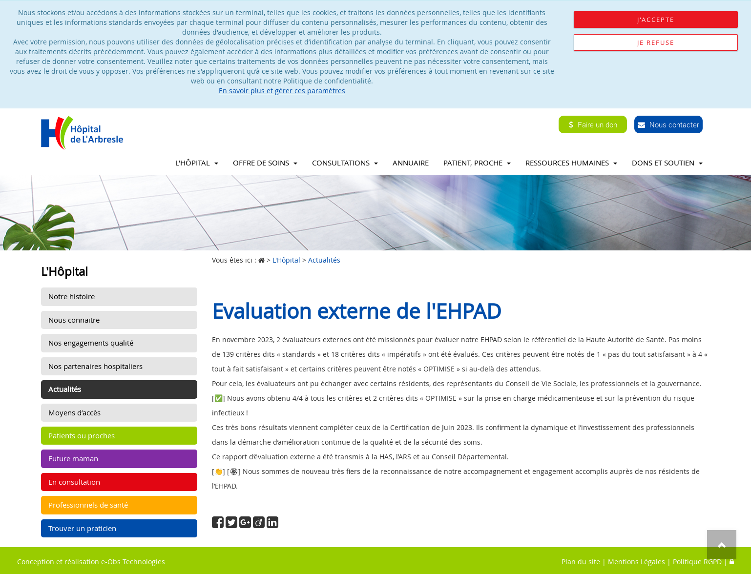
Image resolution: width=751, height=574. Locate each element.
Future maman (73, 458)
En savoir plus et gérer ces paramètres (282, 90)
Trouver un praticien (82, 528)
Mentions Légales (636, 561)
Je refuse (655, 42)
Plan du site (581, 561)
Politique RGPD (697, 561)
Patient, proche (477, 162)
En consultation (74, 482)
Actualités (64, 389)
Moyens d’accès (74, 412)
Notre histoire (71, 296)
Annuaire (411, 162)
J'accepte (655, 19)
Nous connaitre (74, 320)
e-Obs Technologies (133, 561)
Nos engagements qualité (90, 343)
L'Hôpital (196, 162)
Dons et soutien (667, 162)
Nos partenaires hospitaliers (95, 366)
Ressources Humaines (571, 162)
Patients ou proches (81, 435)
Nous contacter (668, 124)
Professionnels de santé (88, 505)
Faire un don (593, 124)
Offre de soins (265, 162)
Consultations (345, 162)
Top (721, 544)
